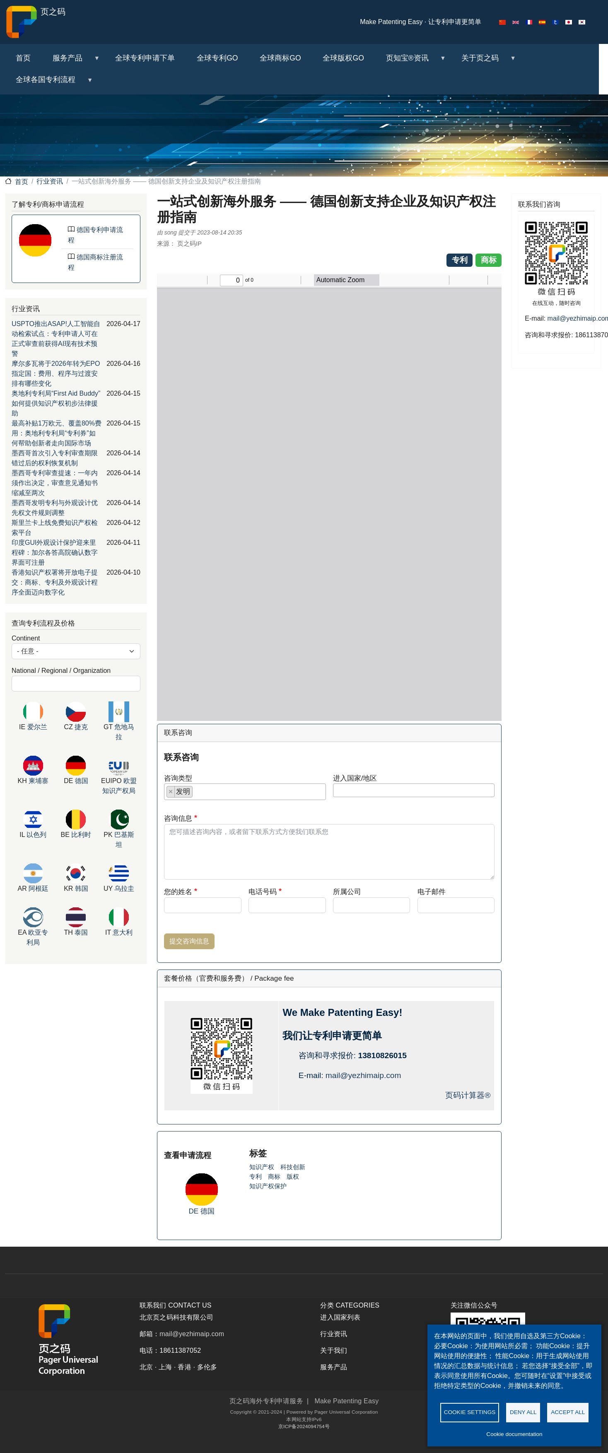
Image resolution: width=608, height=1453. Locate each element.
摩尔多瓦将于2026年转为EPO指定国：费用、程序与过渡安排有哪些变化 (56, 373)
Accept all (568, 1412)
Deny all (523, 1412)
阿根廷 (38, 888)
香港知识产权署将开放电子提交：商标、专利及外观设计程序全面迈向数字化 (55, 582)
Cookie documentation (514, 1434)
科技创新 (292, 1166)
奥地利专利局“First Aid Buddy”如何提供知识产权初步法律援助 (56, 403)
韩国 (81, 888)
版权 (293, 1176)
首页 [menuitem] (23, 58)
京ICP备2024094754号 (304, 1426)
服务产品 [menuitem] (71, 61)
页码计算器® (467, 1095)
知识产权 (261, 1166)
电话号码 (263, 891)
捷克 (81, 726)
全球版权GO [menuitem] (343, 58)
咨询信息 (178, 818)
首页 (21, 181)
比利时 (81, 834)
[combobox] (245, 791)
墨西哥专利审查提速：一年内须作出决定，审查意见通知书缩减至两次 (55, 482)
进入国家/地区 (355, 778)
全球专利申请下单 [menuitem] (145, 58)
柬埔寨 (38, 780)
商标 (274, 1176)
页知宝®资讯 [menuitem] (410, 61)
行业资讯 (49, 181)
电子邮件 (431, 891)
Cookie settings (470, 1412)
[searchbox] (197, 794)
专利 (255, 1176)
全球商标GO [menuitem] (280, 58)
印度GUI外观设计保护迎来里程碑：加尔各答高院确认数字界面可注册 (55, 552)
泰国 (81, 932)
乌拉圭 (124, 888)
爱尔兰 (37, 726)
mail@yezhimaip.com (363, 1075)
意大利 (123, 932)
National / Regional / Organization (61, 670)
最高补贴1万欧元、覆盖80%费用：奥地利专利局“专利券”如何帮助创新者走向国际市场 (56, 433)
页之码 (35, 22)
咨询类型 (178, 778)
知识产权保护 (268, 1185)
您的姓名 (178, 891)
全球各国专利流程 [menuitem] (49, 83)
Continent (26, 638)
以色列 (36, 834)
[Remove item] (171, 791)
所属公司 (347, 891)
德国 (207, 1211)
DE (195, 1211)
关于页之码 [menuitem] (483, 61)
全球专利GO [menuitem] (217, 58)
